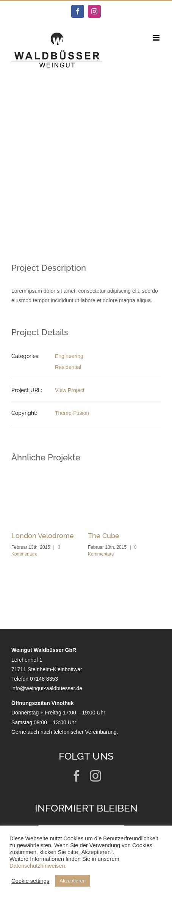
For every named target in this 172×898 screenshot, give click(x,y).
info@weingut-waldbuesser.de (46, 688)
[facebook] (76, 776)
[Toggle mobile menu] (157, 38)
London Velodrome (42, 536)
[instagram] (95, 776)
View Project (69, 390)
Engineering (69, 356)
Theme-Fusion (72, 413)
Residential (68, 367)
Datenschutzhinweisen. (38, 866)
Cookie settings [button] (30, 881)
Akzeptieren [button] (72, 881)
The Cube (103, 536)
